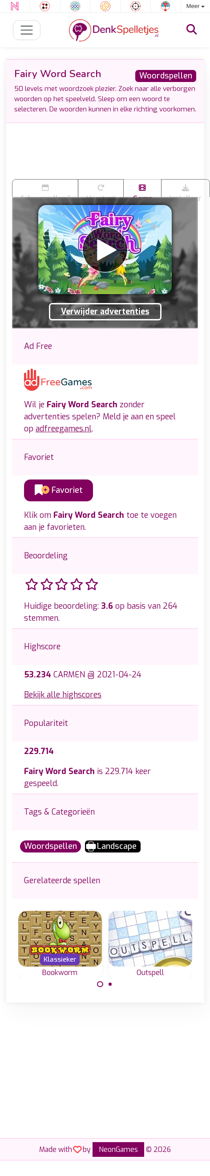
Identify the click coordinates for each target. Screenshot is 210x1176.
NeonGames (118, 1149)
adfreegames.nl (64, 428)
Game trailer (142, 190)
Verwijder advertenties (105, 311)
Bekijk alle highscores (62, 694)
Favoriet (59, 490)
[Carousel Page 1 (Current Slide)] (100, 984)
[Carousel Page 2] (110, 984)
